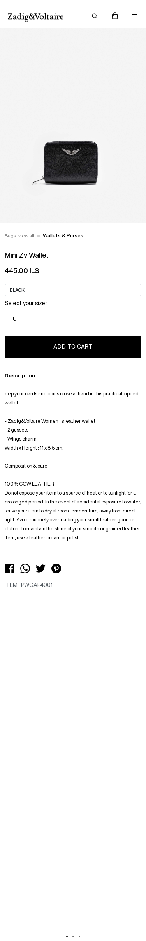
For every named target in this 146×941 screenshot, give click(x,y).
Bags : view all (19, 235)
